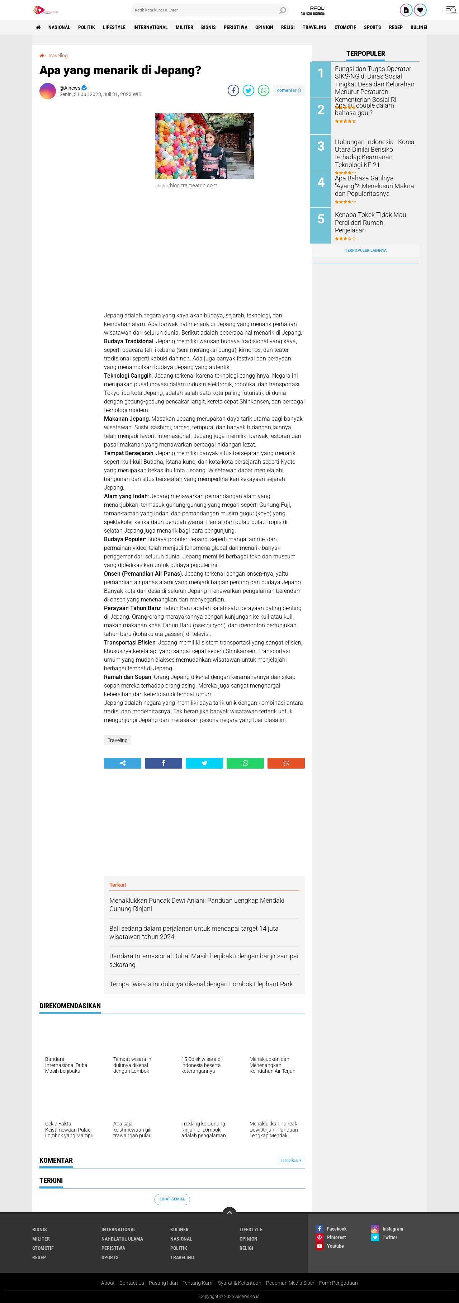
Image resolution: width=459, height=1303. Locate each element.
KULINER (424, 27)
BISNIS (210, 27)
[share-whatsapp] (263, 90)
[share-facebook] (233, 90)
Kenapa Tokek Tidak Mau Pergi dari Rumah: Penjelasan (374, 217)
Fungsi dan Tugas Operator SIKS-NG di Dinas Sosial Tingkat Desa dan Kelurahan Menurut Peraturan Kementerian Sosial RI (373, 83)
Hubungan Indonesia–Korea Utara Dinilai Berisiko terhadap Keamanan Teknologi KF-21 (375, 149)
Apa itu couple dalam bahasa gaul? (374, 108)
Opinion (267, 27)
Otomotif (349, 27)
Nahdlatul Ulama (122, 1238)
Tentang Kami (198, 1283)
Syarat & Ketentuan (239, 1283)
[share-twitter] (248, 90)
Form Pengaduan (338, 1283)
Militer (186, 27)
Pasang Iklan (163, 1283)
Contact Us (131, 1283)
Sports (376, 27)
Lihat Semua (172, 1198)
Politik (87, 27)
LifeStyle (115, 27)
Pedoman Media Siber (290, 1283)
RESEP (400, 27)
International (152, 27)
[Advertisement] (68, 212)
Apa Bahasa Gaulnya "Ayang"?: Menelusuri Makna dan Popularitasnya (372, 185)
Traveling (318, 27)
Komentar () (288, 90)
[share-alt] (122, 763)
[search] (210, 10)
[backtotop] (229, 1214)
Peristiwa (238, 27)
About (108, 1283)
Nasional (60, 27)
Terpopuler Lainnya (366, 248)
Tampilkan (290, 1160)
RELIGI (291, 27)
